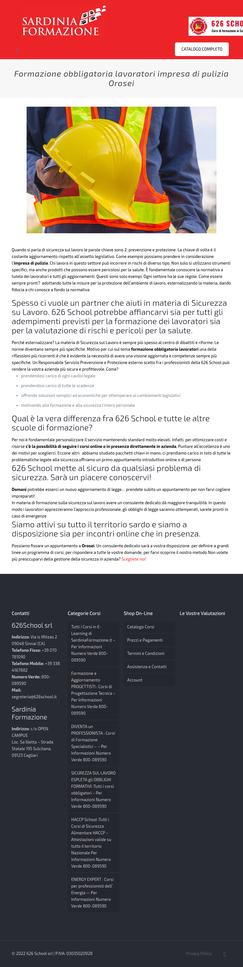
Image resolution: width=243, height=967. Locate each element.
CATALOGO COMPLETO (201, 49)
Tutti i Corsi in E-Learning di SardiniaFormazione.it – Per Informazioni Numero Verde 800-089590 (93, 643)
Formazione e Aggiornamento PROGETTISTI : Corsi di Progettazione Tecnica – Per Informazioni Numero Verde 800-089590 (93, 693)
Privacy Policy (199, 953)
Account (134, 679)
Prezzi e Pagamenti (145, 640)
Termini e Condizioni (146, 653)
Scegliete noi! (134, 559)
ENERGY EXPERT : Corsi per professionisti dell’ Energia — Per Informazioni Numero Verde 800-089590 (92, 892)
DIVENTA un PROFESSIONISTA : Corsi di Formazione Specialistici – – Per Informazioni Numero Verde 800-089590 (93, 743)
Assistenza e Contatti (147, 666)
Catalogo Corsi (140, 626)
